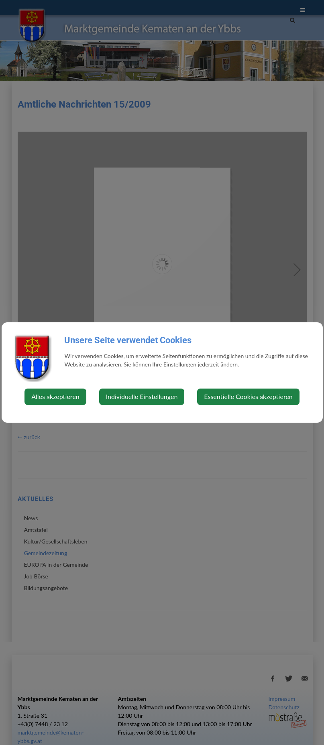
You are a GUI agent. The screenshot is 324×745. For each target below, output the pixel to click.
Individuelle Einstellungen (142, 396)
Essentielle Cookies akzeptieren (248, 396)
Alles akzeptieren (55, 396)
